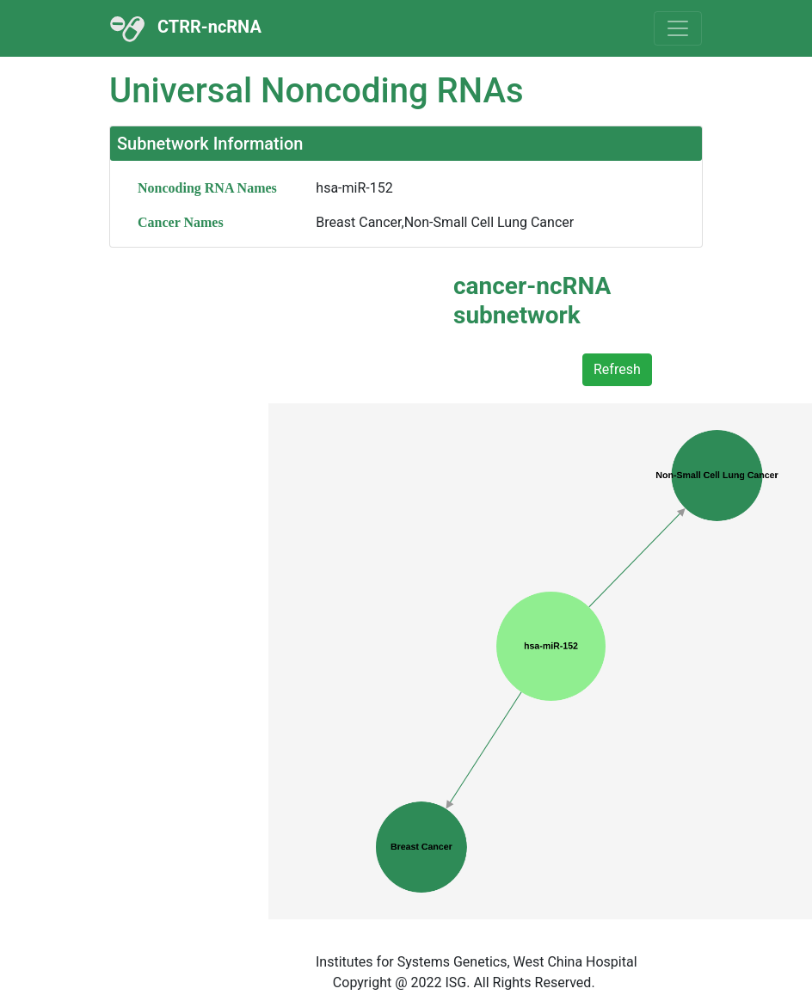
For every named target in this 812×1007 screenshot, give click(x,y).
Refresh (617, 369)
